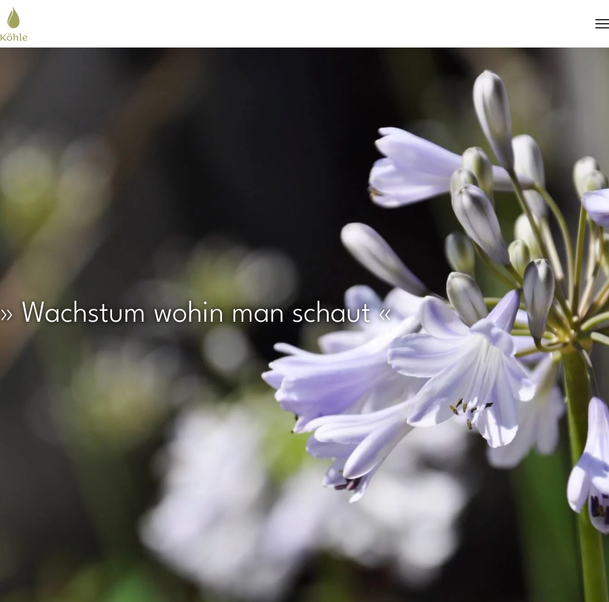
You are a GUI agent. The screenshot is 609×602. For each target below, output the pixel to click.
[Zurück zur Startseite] (13, 24)
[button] (602, 24)
